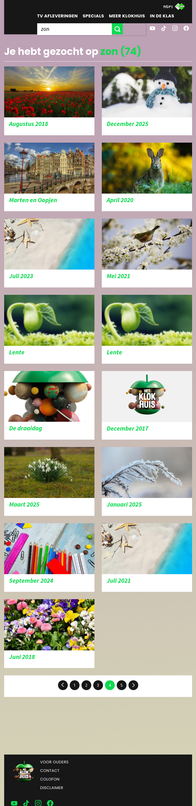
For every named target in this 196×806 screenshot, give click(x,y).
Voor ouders (54, 762)
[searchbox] (86, 28)
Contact (49, 770)
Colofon (49, 779)
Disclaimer (51, 788)
